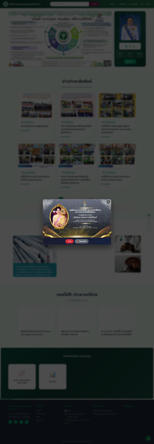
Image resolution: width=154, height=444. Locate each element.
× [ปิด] (108, 201)
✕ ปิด (69, 241)
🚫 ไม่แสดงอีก (81, 241)
